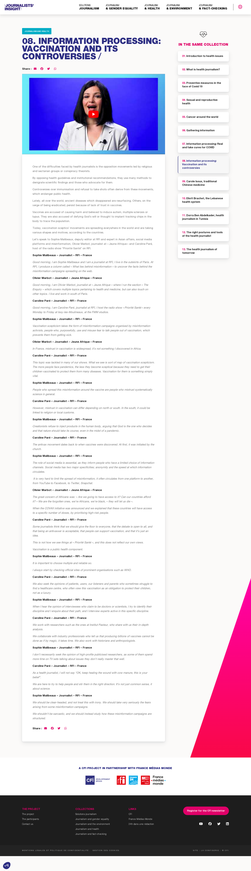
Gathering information (198, 131)
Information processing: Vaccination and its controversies (199, 165)
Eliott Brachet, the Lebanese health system (202, 200)
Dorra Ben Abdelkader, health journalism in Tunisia (203, 217)
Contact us (27, 824)
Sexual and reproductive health (200, 102)
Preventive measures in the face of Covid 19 (201, 85)
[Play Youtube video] (93, 114)
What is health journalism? (201, 70)
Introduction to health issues (202, 56)
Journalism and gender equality (92, 819)
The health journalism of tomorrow (199, 251)
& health (152, 7)
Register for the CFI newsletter (206, 811)
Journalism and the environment (92, 824)
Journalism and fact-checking (91, 834)
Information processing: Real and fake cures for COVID (202, 146)
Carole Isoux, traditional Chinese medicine (199, 183)
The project (28, 814)
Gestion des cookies (106, 850)
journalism (89, 7)
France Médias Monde (140, 819)
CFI (130, 814)
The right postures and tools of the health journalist (202, 234)
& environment (179, 7)
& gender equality (122, 7)
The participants (30, 819)
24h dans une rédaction (141, 824)
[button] (7, 865)
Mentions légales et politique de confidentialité (55, 850)
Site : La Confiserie (206, 850)
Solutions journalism (86, 814)
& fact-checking (213, 7)
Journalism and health (36, 31)
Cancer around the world (200, 117)
